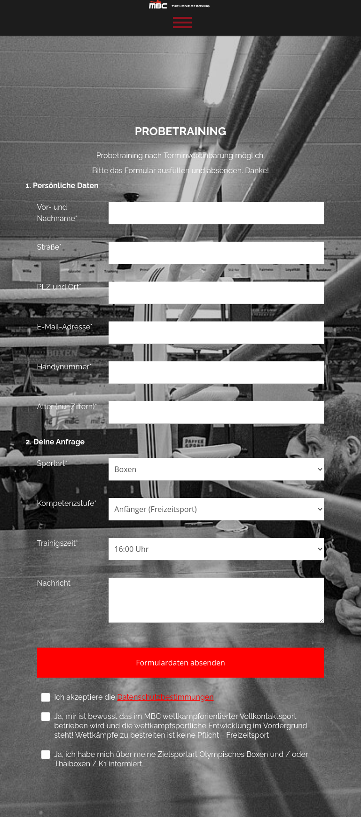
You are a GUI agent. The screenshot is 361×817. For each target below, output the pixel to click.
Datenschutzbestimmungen (166, 697)
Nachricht (54, 583)
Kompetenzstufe (67, 503)
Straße (50, 247)
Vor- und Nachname (58, 213)
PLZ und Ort (60, 287)
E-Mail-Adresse (65, 326)
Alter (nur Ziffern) (68, 406)
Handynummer (65, 366)
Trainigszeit (58, 543)
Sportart (53, 463)
